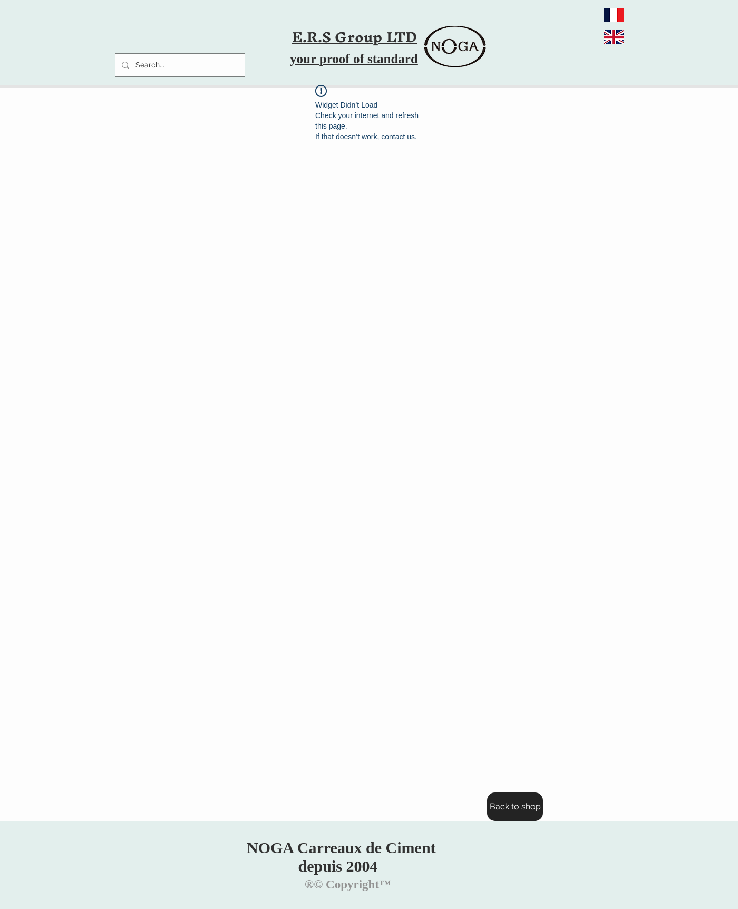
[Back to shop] (515, 806)
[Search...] (178, 65)
